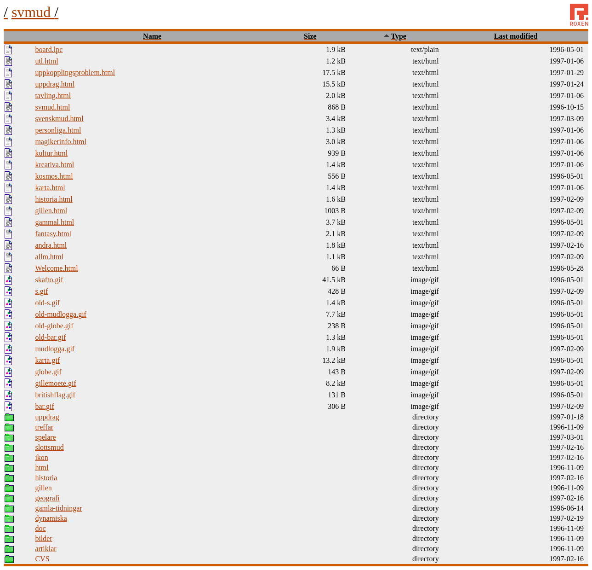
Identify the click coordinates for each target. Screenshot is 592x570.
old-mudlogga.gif (60, 314)
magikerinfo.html (60, 141)
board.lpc (49, 49)
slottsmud (49, 447)
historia (46, 478)
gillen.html (51, 211)
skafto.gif (49, 280)
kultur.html (51, 153)
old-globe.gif (54, 326)
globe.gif (48, 372)
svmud (34, 12)
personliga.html (58, 130)
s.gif (41, 291)
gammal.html (54, 222)
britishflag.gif (55, 395)
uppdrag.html (54, 84)
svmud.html (52, 107)
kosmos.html (54, 176)
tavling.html (53, 95)
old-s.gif (47, 303)
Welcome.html (56, 268)
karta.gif (47, 360)
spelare (45, 437)
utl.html (46, 61)
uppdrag (47, 417)
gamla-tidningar (58, 508)
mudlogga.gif (54, 349)
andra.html (51, 245)
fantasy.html (53, 234)
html (41, 467)
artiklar (45, 549)
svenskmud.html (59, 118)
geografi (47, 498)
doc (40, 528)
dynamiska (51, 518)
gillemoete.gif (55, 383)
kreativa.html (54, 165)
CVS (42, 559)
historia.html (53, 199)
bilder (43, 538)
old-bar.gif (50, 337)
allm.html (49, 257)
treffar (44, 427)
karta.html (50, 188)
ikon (41, 457)
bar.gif (44, 406)
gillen (43, 488)
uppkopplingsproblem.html (75, 72)
